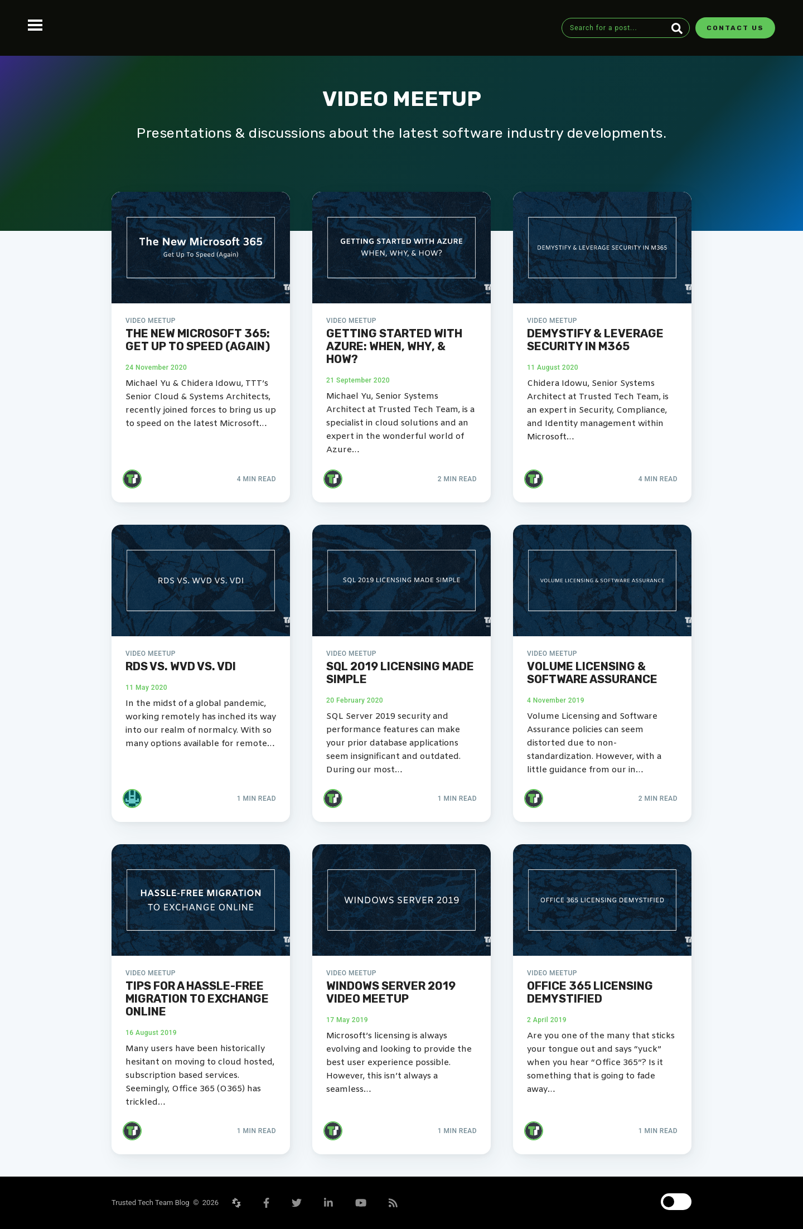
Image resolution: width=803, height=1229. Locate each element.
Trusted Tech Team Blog (152, 1202)
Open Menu (35, 25)
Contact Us (735, 28)
